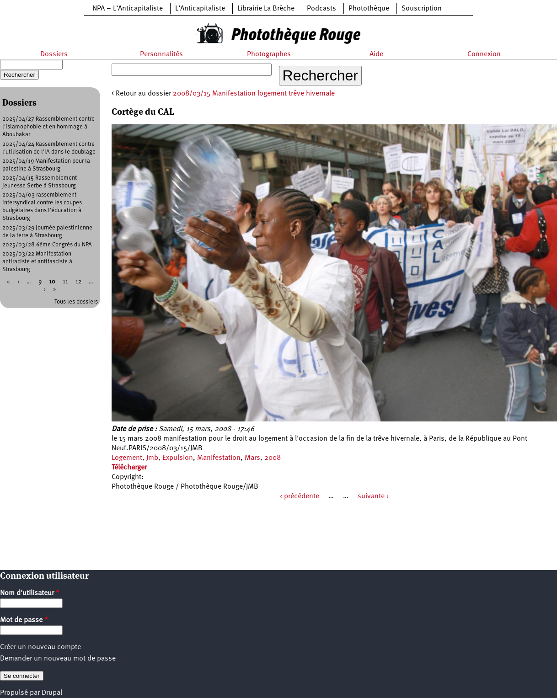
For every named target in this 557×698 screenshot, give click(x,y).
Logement (127, 458)
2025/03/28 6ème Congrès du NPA (47, 245)
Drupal (52, 693)
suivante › (373, 496)
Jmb (152, 458)
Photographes (269, 54)
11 (65, 282)
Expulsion (177, 458)
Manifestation (219, 458)
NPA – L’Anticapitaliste (127, 8)
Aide (376, 54)
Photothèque (368, 8)
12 (78, 282)
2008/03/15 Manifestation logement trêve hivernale (254, 93)
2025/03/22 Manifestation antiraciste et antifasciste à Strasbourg (37, 261)
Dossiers (54, 54)
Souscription (422, 8)
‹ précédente (299, 496)
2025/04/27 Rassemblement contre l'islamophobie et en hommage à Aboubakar (48, 127)
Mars (252, 458)
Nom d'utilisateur (29, 593)
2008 (272, 458)
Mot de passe (24, 620)
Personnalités (161, 54)
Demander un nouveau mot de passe (58, 658)
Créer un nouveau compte (40, 647)
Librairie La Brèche (266, 8)
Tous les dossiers (76, 302)
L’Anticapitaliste (200, 8)
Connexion (484, 54)
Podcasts (321, 8)
